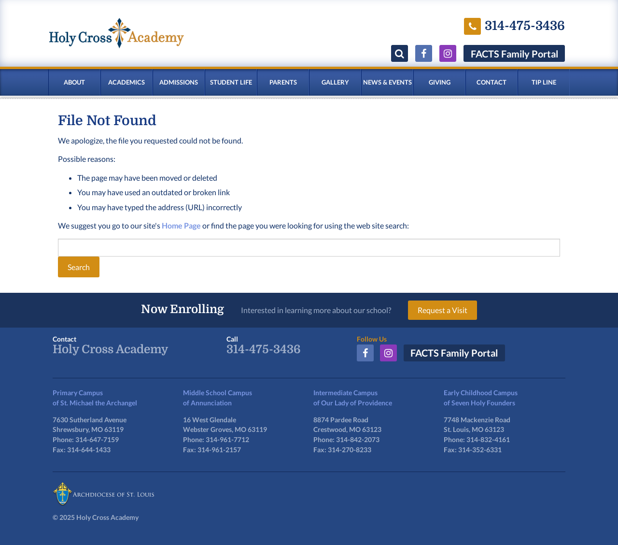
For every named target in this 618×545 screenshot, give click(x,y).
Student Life (231, 82)
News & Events (387, 82)
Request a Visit (442, 310)
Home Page (181, 225)
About (74, 82)
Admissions (178, 82)
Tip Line (544, 82)
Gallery (335, 82)
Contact (491, 82)
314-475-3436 (263, 349)
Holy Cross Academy (110, 349)
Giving (439, 82)
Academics (126, 82)
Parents (283, 82)
